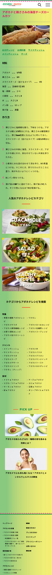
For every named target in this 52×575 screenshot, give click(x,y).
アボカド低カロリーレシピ (14, 337)
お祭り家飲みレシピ (12, 332)
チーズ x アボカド (36, 380)
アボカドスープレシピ (38, 332)
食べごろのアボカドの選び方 (13, 555)
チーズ (24, 54)
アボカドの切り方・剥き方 (12, 558)
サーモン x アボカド (12, 387)
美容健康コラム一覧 (11, 538)
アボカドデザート (11, 363)
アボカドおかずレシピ (38, 366)
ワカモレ (32, 318)
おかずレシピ (8, 50)
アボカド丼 (33, 349)
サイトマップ (31, 537)
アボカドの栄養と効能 (11, 532)
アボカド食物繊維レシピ (14, 328)
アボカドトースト (36, 363)
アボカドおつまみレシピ (39, 325)
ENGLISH (28, 551)
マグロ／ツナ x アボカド (14, 383)
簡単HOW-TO (7, 551)
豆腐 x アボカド (35, 387)
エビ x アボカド (35, 383)
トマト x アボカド (11, 380)
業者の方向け (31, 528)
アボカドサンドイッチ (38, 359)
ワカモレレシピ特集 (10, 573)
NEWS (28, 523)
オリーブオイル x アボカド (39, 392)
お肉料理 (21, 50)
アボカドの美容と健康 (11, 535)
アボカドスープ (10, 359)
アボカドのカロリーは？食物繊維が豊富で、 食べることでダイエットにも (14, 544)
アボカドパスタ (35, 352)
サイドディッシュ (36, 50)
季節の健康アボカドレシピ (14, 319)
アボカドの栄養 (8, 528)
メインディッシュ (10, 54)
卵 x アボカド (9, 390)
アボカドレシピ (8, 566)
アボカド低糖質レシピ (38, 328)
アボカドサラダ (10, 325)
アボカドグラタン (36, 356)
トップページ (7, 523)
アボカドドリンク (11, 366)
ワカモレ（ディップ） (13, 370)
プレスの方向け (31, 532)
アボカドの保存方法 (10, 561)
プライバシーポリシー (34, 542)
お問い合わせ (31, 546)
